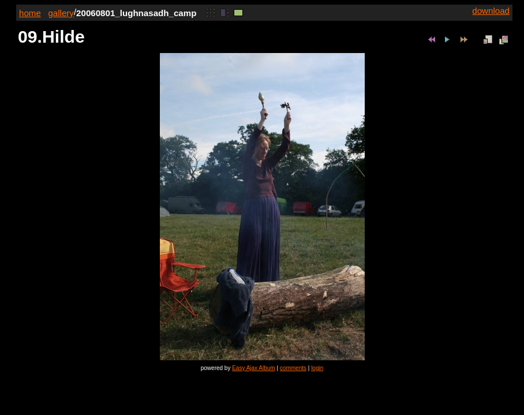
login (317, 368)
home (30, 13)
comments (293, 368)
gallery (61, 13)
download (491, 11)
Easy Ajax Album (253, 368)
